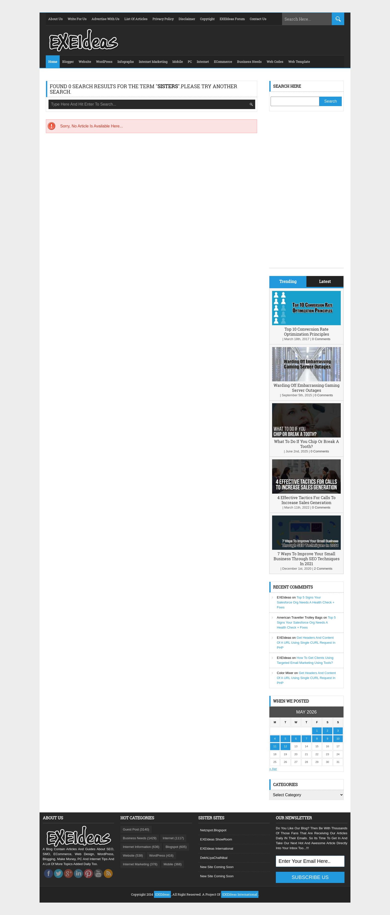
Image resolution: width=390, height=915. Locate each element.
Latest (325, 281)
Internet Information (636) (141, 847)
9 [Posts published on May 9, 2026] (327, 738)
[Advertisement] (306, 193)
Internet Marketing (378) (140, 864)
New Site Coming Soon (217, 867)
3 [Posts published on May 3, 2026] (338, 730)
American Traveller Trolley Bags (300, 617)
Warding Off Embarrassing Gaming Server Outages (307, 388)
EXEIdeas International (216, 848)
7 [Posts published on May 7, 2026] (306, 738)
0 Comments (321, 339)
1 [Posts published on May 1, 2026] (317, 730)
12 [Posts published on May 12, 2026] (285, 746)
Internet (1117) (173, 838)
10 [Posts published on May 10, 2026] (338, 738)
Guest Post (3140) (136, 829)
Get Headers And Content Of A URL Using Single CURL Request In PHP (306, 642)
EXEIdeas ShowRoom (216, 839)
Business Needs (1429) (139, 838)
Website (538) (133, 855)
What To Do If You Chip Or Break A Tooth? (306, 444)
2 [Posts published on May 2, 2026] (327, 730)
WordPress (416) (161, 855)
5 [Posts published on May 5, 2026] (285, 738)
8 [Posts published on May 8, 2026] (317, 738)
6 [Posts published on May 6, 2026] (296, 738)
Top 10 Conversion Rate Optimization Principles (306, 331)
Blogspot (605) (176, 847)
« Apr (273, 769)
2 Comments (323, 568)
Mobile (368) (173, 864)
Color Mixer (285, 673)
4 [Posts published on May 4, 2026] (275, 738)
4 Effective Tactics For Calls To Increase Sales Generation (306, 500)
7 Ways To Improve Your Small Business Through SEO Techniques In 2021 (307, 558)
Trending (287, 281)
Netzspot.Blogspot (213, 830)
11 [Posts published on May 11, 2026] (274, 746)
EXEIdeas (284, 597)
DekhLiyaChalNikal (214, 858)
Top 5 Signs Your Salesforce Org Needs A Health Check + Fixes (306, 602)
